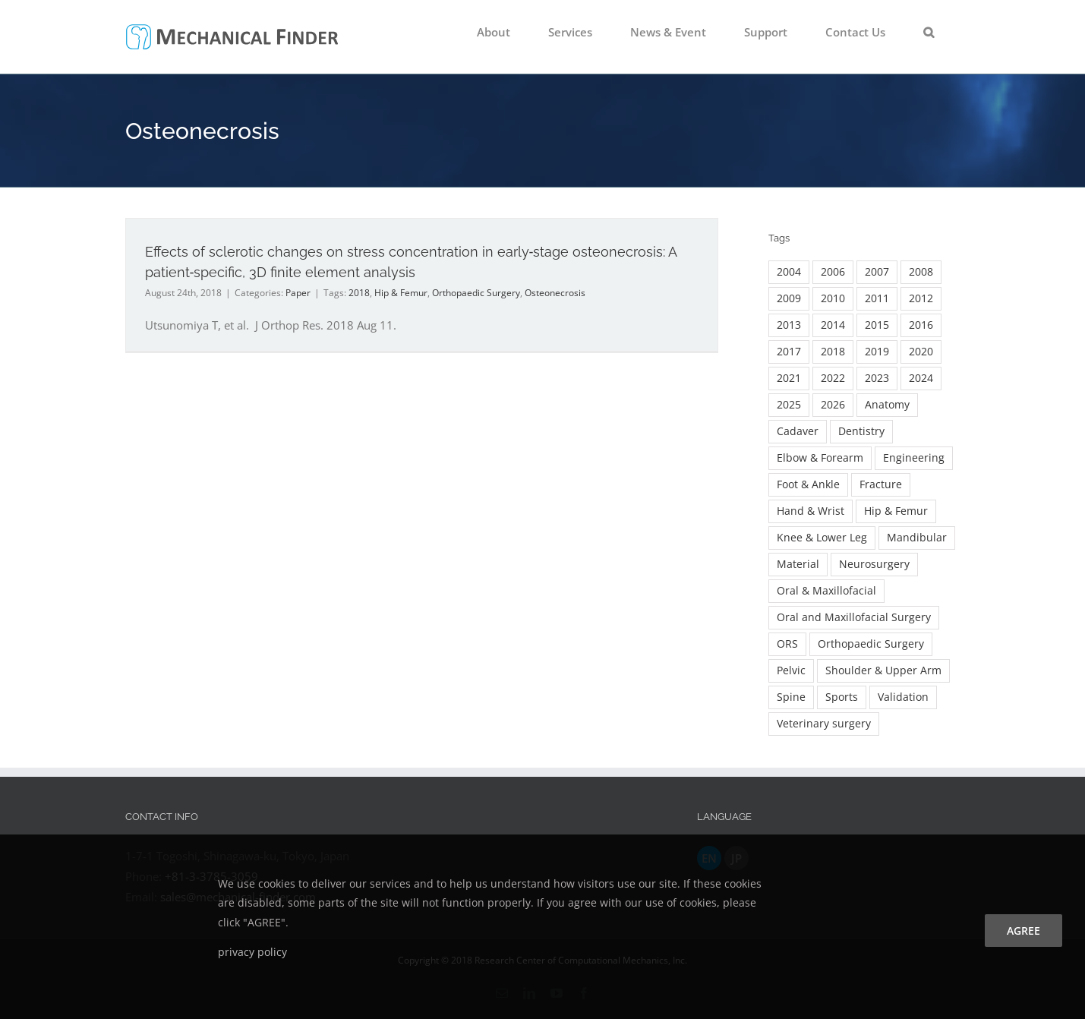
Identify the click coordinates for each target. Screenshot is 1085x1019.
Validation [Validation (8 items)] (903, 697)
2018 (359, 292)
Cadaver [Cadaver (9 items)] (797, 431)
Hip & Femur (400, 292)
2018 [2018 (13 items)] (833, 351)
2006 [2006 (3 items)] (833, 272)
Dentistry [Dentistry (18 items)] (861, 431)
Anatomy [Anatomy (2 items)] (887, 405)
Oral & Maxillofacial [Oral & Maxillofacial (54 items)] (826, 591)
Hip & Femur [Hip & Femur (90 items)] (896, 511)
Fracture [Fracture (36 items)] (880, 484)
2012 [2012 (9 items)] (921, 298)
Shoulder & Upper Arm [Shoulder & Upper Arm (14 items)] (883, 670)
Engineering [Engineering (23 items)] (914, 458)
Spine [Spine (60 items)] (791, 697)
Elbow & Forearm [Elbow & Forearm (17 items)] (820, 458)
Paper (298, 292)
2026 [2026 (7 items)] (833, 405)
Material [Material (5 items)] (798, 564)
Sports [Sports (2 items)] (841, 697)
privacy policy (252, 952)
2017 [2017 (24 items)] (789, 351)
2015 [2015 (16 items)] (877, 325)
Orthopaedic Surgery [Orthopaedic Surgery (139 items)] (871, 644)
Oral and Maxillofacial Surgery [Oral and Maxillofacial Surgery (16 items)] (854, 617)
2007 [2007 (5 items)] (877, 272)
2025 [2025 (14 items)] (789, 405)
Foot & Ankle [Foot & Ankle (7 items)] (808, 484)
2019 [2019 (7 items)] (877, 351)
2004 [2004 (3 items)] (789, 272)
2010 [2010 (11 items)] (833, 298)
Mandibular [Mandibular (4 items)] (917, 537)
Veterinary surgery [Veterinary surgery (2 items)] (824, 723)
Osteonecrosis (555, 292)
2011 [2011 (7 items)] (877, 298)
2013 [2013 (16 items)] (789, 325)
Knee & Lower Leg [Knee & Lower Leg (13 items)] (822, 537)
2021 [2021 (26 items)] (789, 378)
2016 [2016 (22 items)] (921, 325)
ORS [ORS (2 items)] (787, 644)
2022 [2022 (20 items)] (833, 378)
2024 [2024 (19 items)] (921, 378)
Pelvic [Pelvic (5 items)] (791, 670)
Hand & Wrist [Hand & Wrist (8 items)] (810, 511)
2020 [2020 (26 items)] (921, 351)
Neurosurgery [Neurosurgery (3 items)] (874, 564)
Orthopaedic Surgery (476, 292)
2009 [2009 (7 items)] (789, 298)
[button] (928, 32)
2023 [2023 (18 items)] (877, 378)
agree (1023, 930)
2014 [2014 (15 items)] (833, 325)
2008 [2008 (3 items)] (921, 272)
